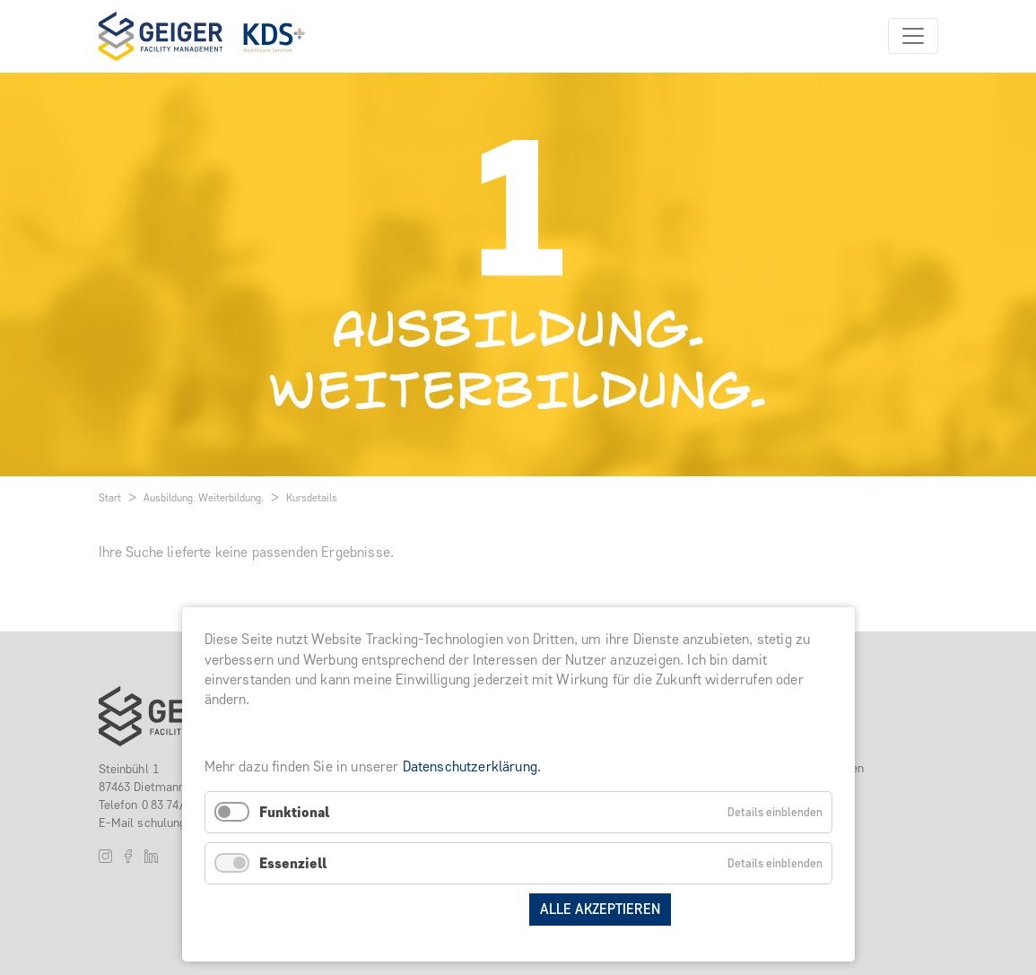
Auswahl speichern (446, 909)
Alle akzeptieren (600, 909)
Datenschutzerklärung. (472, 766)
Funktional (294, 812)
